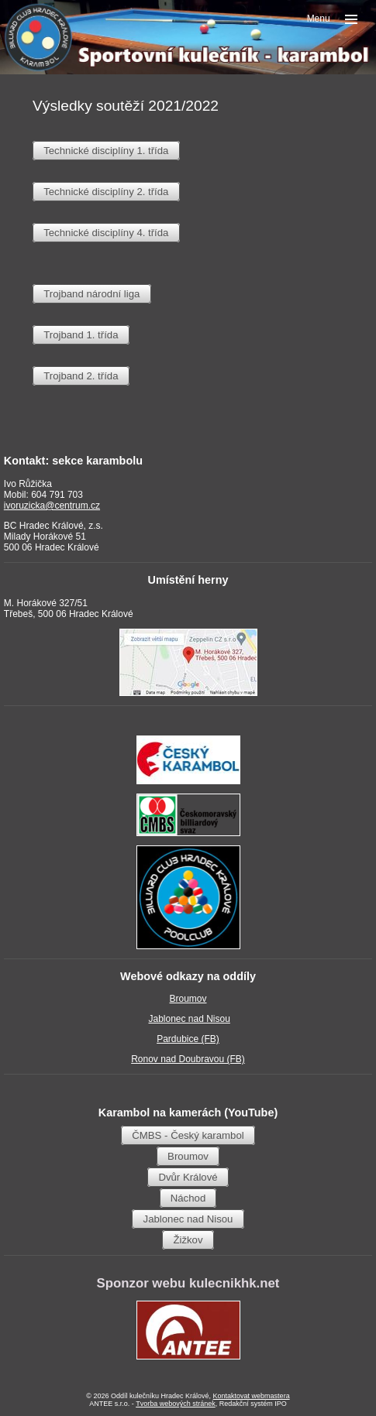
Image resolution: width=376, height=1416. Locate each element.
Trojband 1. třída (80, 335)
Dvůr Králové (187, 1177)
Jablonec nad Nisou (188, 1018)
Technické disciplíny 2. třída (105, 191)
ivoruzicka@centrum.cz (52, 505)
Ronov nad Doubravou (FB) (188, 1059)
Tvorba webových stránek (176, 1403)
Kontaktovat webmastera (251, 1396)
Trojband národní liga (91, 294)
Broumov (187, 998)
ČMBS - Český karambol (187, 1135)
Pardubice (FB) (188, 1039)
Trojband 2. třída (80, 376)
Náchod (188, 1198)
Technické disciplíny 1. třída (105, 150)
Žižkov (187, 1240)
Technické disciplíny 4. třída (105, 232)
